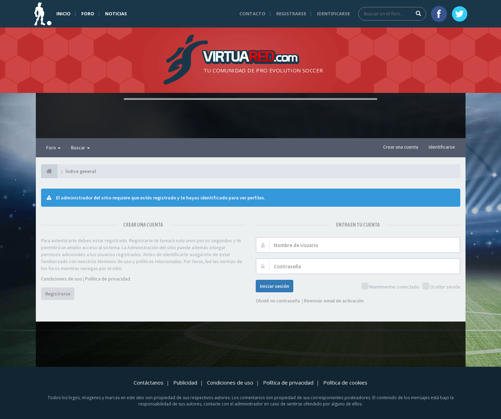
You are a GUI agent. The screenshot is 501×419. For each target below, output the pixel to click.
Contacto (252, 13)
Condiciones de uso (61, 279)
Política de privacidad (107, 279)
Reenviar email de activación (334, 301)
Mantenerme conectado (390, 286)
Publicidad (185, 382)
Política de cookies (345, 382)
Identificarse (333, 13)
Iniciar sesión (274, 286)
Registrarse (291, 13)
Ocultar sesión (441, 286)
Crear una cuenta (400, 147)
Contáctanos (149, 382)
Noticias (116, 13)
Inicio (63, 13)
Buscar (80, 147)
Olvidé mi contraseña (278, 301)
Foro (87, 13)
